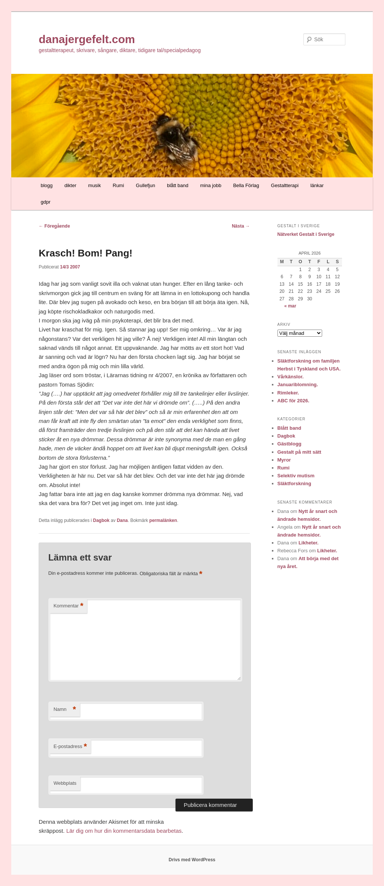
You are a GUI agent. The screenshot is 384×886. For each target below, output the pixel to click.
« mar (290, 306)
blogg (46, 185)
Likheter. (308, 543)
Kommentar (69, 606)
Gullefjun (145, 185)
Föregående (54, 226)
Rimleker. (288, 393)
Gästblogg (290, 444)
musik (94, 185)
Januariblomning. (298, 384)
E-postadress (70, 746)
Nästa (241, 226)
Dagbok (101, 520)
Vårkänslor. (291, 376)
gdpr (45, 202)
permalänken (163, 520)
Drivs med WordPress (192, 859)
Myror (284, 460)
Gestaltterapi (285, 185)
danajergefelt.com (87, 39)
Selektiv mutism (296, 475)
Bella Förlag (246, 185)
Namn (65, 709)
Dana (122, 520)
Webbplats (65, 783)
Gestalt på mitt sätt (299, 452)
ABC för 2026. (293, 400)
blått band (177, 185)
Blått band (290, 428)
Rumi (118, 185)
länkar (317, 185)
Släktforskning (294, 483)
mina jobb (210, 185)
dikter (70, 185)
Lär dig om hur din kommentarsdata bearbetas (124, 831)
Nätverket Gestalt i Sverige (306, 234)
